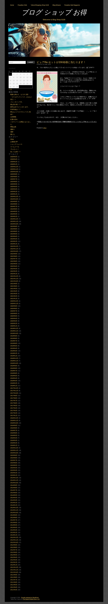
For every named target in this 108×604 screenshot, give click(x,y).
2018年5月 (13, 376)
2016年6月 (13, 433)
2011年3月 (13, 590)
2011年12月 (14, 567)
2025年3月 (13, 189)
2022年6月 (13, 261)
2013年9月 (13, 515)
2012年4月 (13, 557)
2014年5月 (13, 495)
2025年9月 (13, 174)
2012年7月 (13, 550)
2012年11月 (14, 540)
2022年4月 (13, 266)
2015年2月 (13, 473)
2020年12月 (14, 301)
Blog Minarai (56, 5)
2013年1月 (13, 535)
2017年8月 (13, 398)
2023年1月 (13, 244)
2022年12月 (14, 246)
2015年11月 (14, 450)
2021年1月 (13, 298)
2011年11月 (14, 570)
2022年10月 (14, 251)
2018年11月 (14, 361)
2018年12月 (14, 358)
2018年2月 (13, 383)
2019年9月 (13, 336)
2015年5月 (13, 465)
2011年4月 (13, 587)
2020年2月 (13, 323)
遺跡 (11, 132)
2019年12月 (14, 328)
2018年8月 (13, 368)
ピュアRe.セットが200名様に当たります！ (61, 62)
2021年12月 (14, 276)
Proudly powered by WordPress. (30, 597)
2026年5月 (13, 157)
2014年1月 (13, 505)
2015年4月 (13, 468)
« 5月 (10, 89)
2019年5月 (13, 346)
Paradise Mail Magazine (72, 5)
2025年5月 (13, 184)
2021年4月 (13, 291)
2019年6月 (13, 343)
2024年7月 (13, 206)
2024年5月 (13, 211)
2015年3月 (13, 470)
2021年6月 (13, 286)
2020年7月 (13, 311)
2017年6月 (13, 403)
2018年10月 (14, 363)
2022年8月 (13, 256)
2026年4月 (13, 159)
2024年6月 (13, 209)
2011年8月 (13, 577)
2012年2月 (13, 562)
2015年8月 (13, 458)
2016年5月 (13, 435)
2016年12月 (14, 418)
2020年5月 (13, 316)
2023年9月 (13, 226)
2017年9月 (13, 395)
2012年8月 (13, 547)
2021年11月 (14, 278)
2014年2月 (13, 502)
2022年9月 (13, 254)
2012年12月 (14, 537)
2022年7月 (13, 259)
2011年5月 (13, 585)
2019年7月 (13, 341)
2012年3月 (13, 560)
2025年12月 (14, 166)
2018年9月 (13, 366)
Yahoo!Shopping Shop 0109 (40, 5)
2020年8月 (13, 308)
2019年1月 (13, 356)
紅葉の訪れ (14, 119)
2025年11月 (14, 169)
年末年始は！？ (15, 109)
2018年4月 (13, 378)
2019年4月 (13, 348)
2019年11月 (14, 331)
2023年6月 (13, 231)
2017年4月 (13, 408)
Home (12, 5)
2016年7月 (13, 430)
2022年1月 (13, 273)
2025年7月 (13, 179)
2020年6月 (13, 313)
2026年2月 (13, 161)
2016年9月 (13, 425)
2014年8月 (13, 487)
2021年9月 (13, 283)
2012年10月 (14, 542)
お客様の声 (14, 142)
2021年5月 (13, 288)
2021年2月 (13, 296)
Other (45, 128)
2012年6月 (13, 552)
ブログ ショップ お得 (54, 12)
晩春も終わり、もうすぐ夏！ (19, 94)
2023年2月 (13, 241)
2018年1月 (13, 385)
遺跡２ (12, 129)
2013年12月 (14, 507)
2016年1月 (13, 445)
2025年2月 (13, 191)
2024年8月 (13, 204)
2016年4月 (13, 438)
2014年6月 (13, 492)
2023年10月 (14, 224)
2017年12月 (14, 388)
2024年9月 (13, 201)
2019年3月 (13, 351)
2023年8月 (13, 229)
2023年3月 (13, 239)
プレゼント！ (14, 149)
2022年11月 (14, 249)
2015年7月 (13, 460)
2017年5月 (13, 405)
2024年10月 (14, 199)
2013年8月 (13, 517)
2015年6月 (13, 463)
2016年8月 (13, 428)
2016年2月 (13, 443)
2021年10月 (14, 281)
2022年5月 (13, 264)
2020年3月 (13, 321)
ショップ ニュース (16, 144)
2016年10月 (14, 423)
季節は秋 (13, 127)
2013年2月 (13, 532)
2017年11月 (14, 390)
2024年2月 (13, 216)
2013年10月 (14, 512)
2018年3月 (13, 380)
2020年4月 (13, 318)
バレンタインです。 (16, 102)
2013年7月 (13, 520)
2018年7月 (13, 371)
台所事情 (13, 117)
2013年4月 (13, 527)
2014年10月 (14, 483)
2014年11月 (14, 480)
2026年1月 (13, 164)
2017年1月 (13, 415)
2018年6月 (13, 373)
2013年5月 (13, 525)
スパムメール (14, 147)
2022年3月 (13, 268)
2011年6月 (13, 582)
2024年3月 (13, 214)
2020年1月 (13, 326)
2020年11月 (14, 303)
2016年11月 (14, 420)
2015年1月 (13, 475)
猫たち (12, 134)
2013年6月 (13, 522)
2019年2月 (13, 353)
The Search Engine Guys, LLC (31, 599)
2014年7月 (13, 490)
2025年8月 (13, 176)
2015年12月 (14, 448)
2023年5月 (13, 234)
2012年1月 (13, 565)
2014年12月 (14, 478)
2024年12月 (14, 196)
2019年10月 (14, 333)
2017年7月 (13, 400)
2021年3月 (13, 293)
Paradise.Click (22, 5)
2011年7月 (13, 580)
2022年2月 (13, 271)
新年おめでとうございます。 (19, 107)
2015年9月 (13, 455)
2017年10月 (14, 393)
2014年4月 (13, 497)
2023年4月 (13, 236)
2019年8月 (13, 338)
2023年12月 (14, 219)
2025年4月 (13, 186)
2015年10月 (14, 453)
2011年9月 (13, 575)
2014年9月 (13, 485)
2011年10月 (14, 572)
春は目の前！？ (15, 104)
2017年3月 (13, 410)
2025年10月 (14, 171)
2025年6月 (13, 181)
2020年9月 (13, 306)
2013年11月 (14, 510)
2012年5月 (13, 555)
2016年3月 (13, 440)
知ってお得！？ (15, 152)
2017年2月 (13, 413)
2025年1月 (13, 194)
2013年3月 (13, 530)
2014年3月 (13, 500)
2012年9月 (13, 545)
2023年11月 (14, 221)
